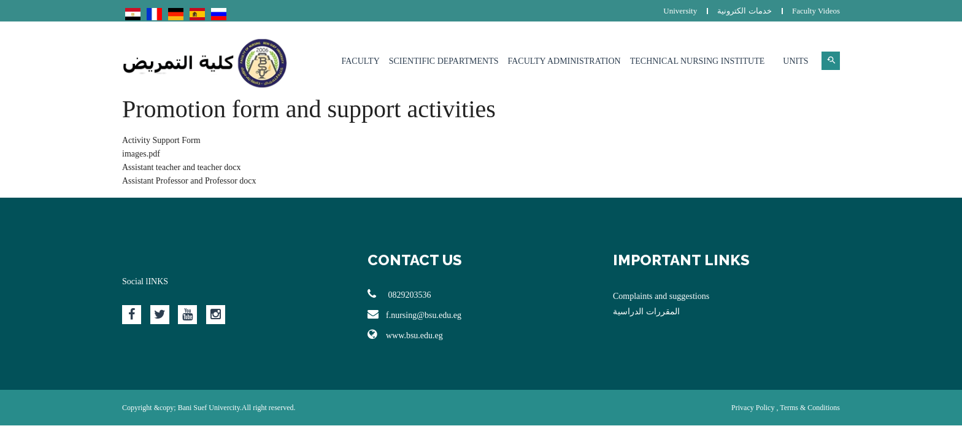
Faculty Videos (816, 10)
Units (795, 61)
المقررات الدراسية (646, 311)
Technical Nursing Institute (697, 61)
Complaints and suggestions (661, 296)
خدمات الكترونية (744, 10)
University (680, 10)
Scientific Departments (444, 61)
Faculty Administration (563, 61)
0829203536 (399, 294)
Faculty (361, 61)
